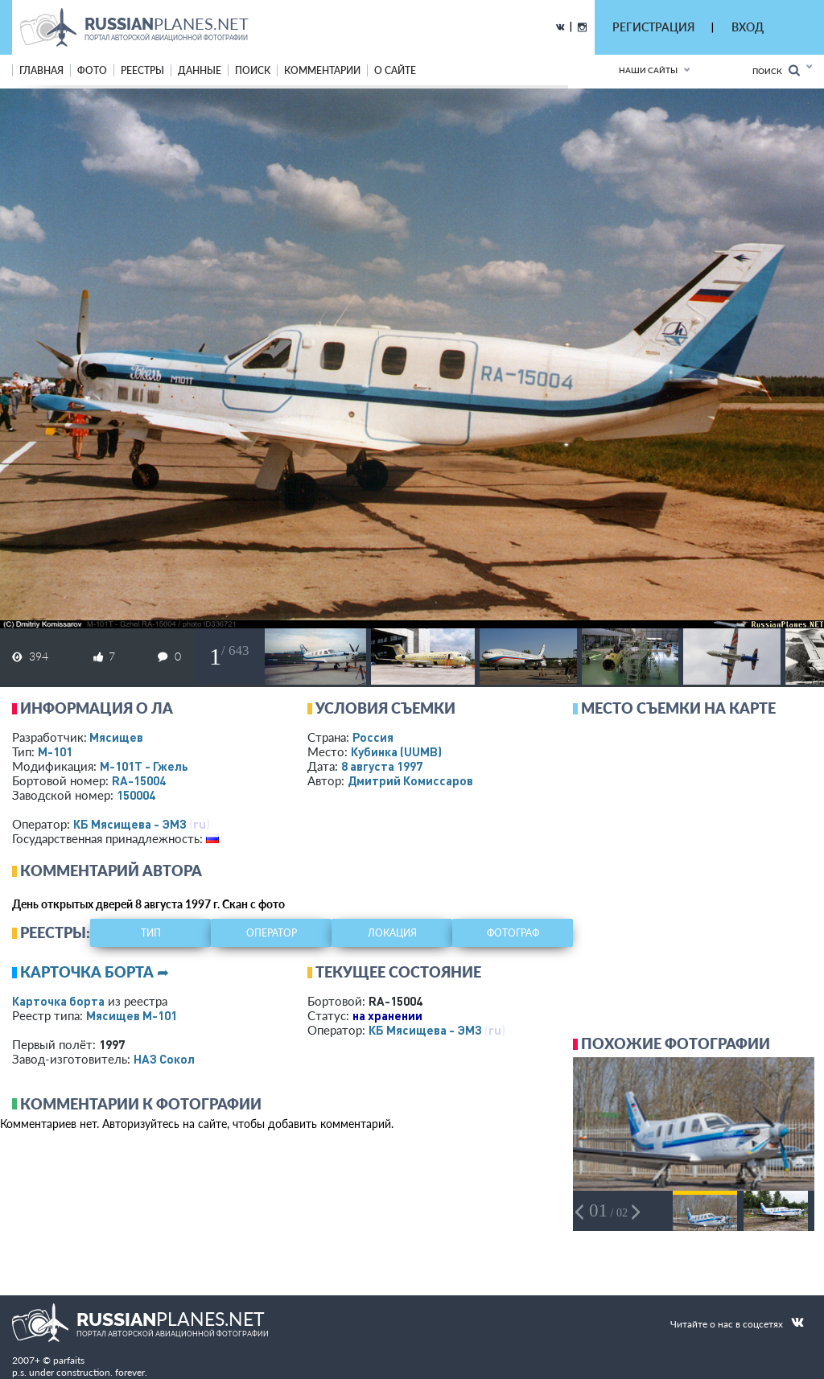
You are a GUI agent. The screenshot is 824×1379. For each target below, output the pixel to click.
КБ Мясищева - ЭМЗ (130, 824)
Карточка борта (58, 1001)
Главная (41, 70)
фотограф (513, 933)
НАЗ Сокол (164, 1059)
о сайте (395, 70)
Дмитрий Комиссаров (410, 780)
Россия (372, 737)
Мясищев (116, 737)
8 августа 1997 (381, 766)
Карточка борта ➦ (94, 972)
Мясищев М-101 (131, 1015)
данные (199, 70)
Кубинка (396, 751)
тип (151, 933)
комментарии (322, 70)
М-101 (55, 751)
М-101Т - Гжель (144, 766)
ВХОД (747, 27)
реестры (142, 70)
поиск (252, 70)
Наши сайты (648, 70)
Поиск (776, 70)
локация (392, 933)
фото (92, 70)
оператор (271, 933)
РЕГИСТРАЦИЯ (653, 27)
